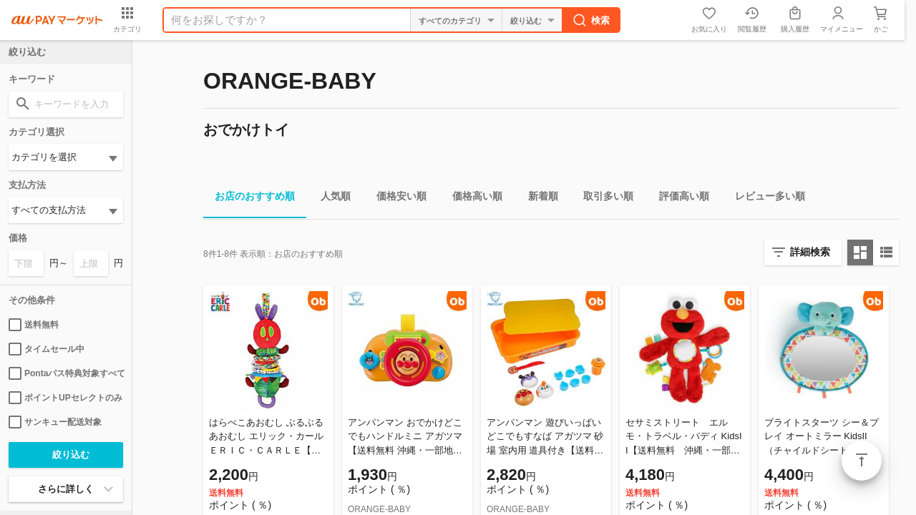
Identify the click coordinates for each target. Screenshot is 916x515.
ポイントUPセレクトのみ (65, 397)
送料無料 (34, 324)
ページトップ (862, 461)
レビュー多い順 (764, 198)
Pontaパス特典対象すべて (66, 373)
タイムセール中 (46, 349)
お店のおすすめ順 (249, 198)
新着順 (537, 198)
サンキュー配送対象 (55, 422)
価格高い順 (471, 198)
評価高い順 (678, 198)
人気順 (330, 198)
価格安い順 (396, 198)
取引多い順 (602, 198)
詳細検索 (810, 252)
